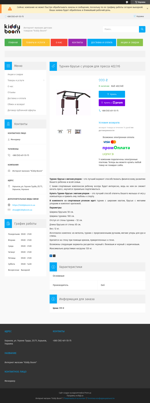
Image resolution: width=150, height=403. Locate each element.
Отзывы (11, 92)
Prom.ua (87, 393)
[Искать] (142, 29)
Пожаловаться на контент (74, 398)
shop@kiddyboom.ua (22, 210)
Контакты (77, 42)
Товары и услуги (35, 42)
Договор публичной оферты (22, 110)
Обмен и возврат (16, 104)
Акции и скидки (130, 42)
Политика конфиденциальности (100, 398)
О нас (59, 42)
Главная (13, 42)
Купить (113, 94)
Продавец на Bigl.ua (75, 396)
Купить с (113, 102)
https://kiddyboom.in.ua (23, 205)
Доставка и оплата (101, 42)
